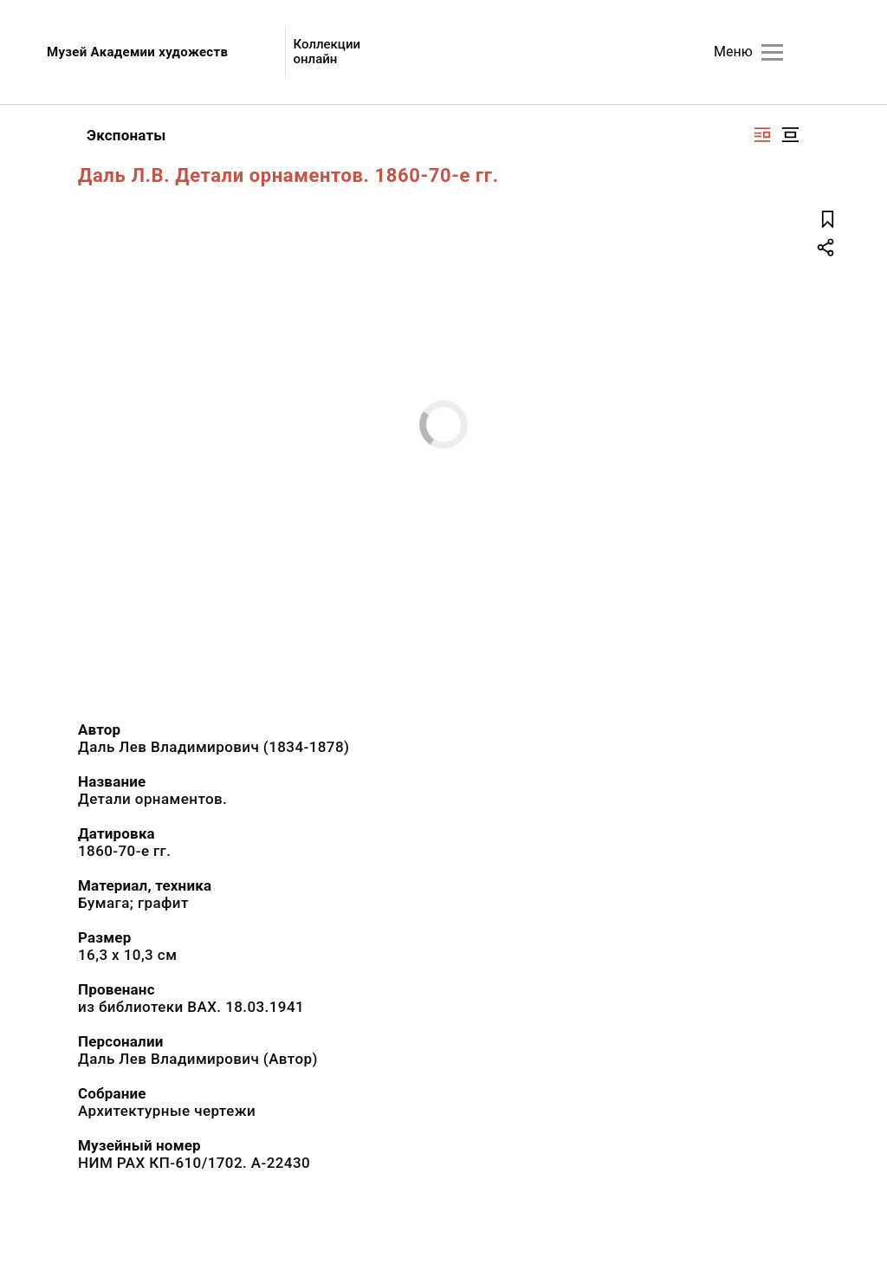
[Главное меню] (772, 52)
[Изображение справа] (762, 135)
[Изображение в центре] (790, 135)
